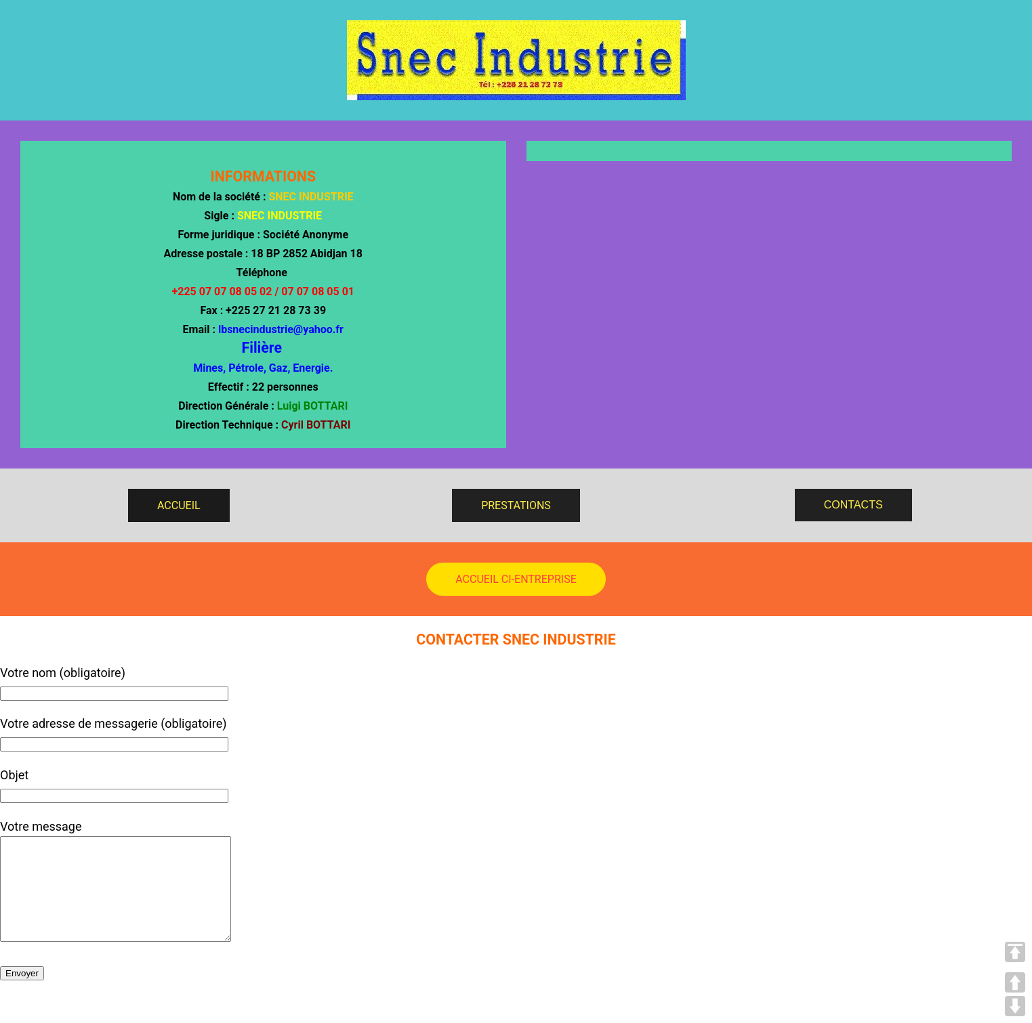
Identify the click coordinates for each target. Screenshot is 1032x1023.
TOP (1015, 952)
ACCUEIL (179, 505)
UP (1015, 982)
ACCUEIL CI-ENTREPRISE (515, 579)
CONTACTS (853, 504)
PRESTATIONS (516, 505)
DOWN (1015, 1006)
